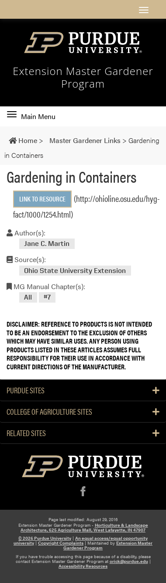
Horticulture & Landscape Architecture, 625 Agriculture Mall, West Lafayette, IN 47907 (84, 527)
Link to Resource (42, 199)
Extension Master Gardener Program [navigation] (83, 77)
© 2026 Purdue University (44, 538)
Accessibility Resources (83, 566)
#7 (47, 297)
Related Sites (83, 433)
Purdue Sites (83, 390)
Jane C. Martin (46, 244)
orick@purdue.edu (129, 561)
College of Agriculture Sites (83, 412)
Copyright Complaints (60, 543)
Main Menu (31, 116)
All (28, 297)
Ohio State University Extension (75, 270)
